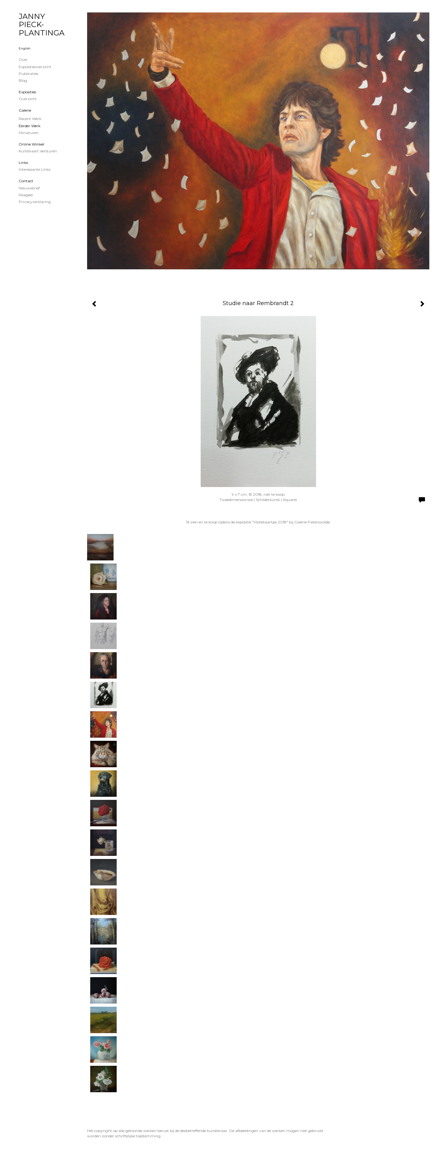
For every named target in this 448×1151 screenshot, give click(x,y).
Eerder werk (29, 125)
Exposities (27, 92)
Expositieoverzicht (35, 66)
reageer (26, 195)
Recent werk (30, 118)
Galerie (25, 110)
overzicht (28, 98)
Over (23, 59)
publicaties (28, 73)
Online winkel (31, 144)
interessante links (34, 169)
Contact (26, 181)
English (24, 48)
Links (23, 162)
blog (23, 80)
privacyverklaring (35, 201)
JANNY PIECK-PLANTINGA (41, 24)
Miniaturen (29, 132)
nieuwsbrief (29, 188)
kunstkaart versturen (38, 151)
